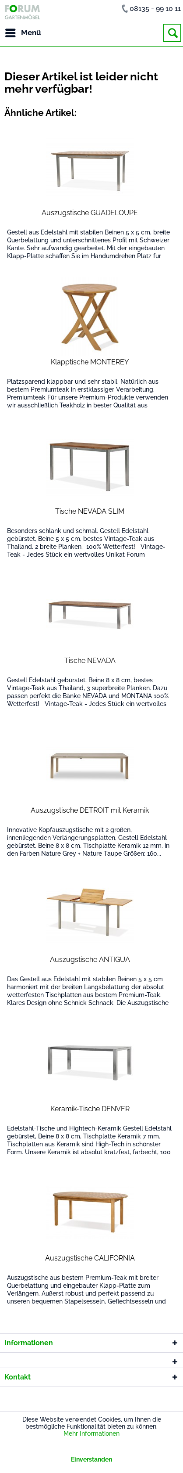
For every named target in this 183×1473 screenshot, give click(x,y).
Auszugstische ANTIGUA (90, 959)
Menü (23, 31)
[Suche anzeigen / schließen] (172, 33)
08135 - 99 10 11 (155, 8)
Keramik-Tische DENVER (90, 1109)
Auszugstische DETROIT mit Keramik (90, 810)
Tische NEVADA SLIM (89, 511)
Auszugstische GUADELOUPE (90, 213)
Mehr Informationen (91, 1433)
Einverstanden (91, 1459)
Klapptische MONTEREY (90, 362)
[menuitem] (23, 33)
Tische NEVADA (90, 660)
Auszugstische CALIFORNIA (90, 1258)
